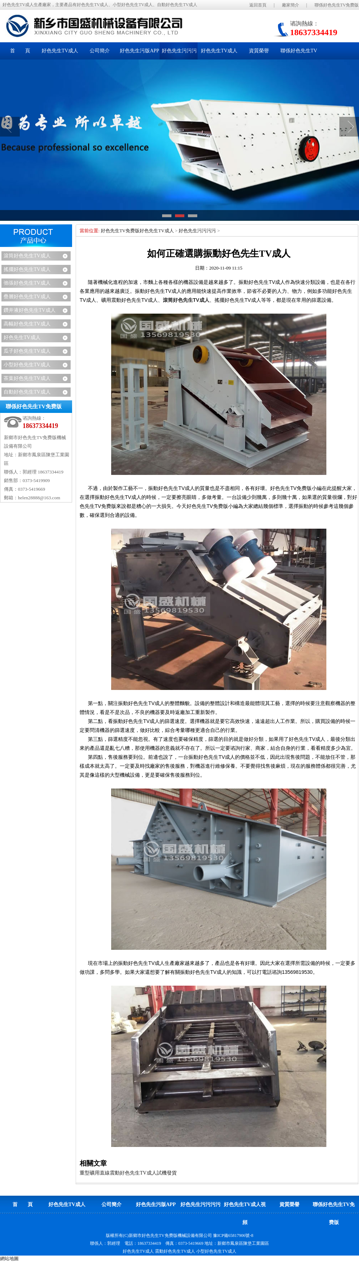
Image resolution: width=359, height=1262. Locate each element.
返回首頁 (257, 5)
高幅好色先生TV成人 (27, 324)
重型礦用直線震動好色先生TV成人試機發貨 (128, 1173)
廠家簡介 (290, 5)
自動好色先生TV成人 (27, 392)
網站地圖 (9, 1258)
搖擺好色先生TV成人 (27, 269)
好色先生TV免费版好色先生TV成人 (137, 230)
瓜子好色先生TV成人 (27, 351)
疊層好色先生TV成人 (27, 296)
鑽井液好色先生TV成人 (30, 310)
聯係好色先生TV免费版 (337, 5)
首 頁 (20, 50)
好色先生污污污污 (197, 230)
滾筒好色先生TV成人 (27, 255)
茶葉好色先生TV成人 (27, 378)
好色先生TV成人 (22, 337)
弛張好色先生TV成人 (27, 283)
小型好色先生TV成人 (27, 364)
